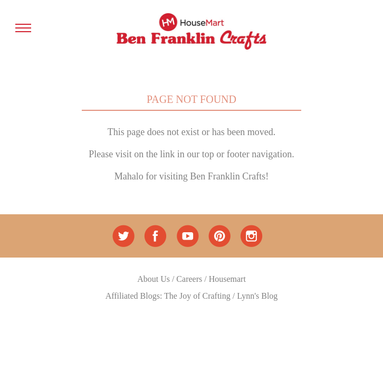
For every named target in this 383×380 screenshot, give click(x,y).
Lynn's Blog (257, 295)
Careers (189, 278)
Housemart (227, 278)
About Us (153, 278)
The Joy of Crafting (197, 295)
